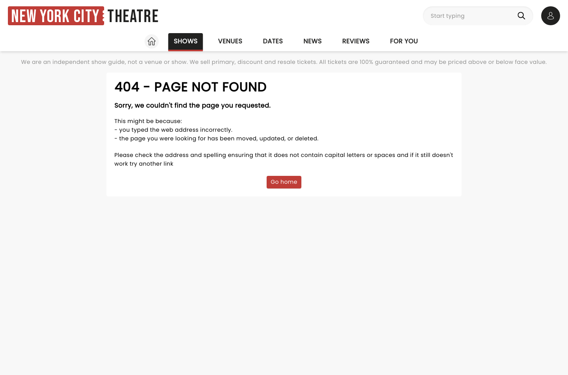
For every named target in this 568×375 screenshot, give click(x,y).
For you (404, 41)
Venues (230, 41)
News (312, 41)
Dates (273, 41)
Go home (284, 182)
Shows (185, 41)
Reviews (356, 41)
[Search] (523, 15)
